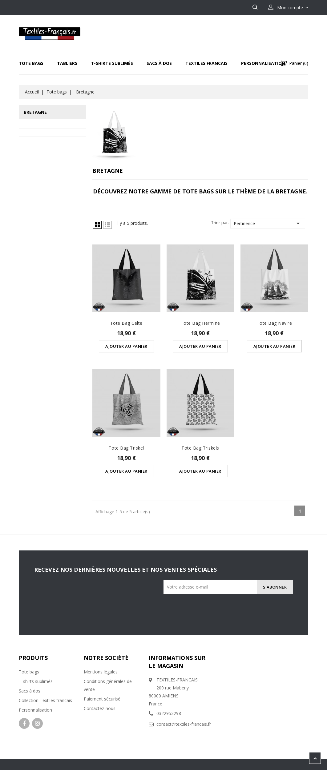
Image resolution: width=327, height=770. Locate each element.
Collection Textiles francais (45, 700)
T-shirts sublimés (36, 681)
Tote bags (31, 63)
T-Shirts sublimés (112, 63)
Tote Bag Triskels (200, 448)
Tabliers (67, 63)
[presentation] (244, 606)
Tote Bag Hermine (200, 323)
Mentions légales (101, 672)
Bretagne (35, 112)
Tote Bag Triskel (126, 448)
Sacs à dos (159, 63)
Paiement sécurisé (102, 699)
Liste (107, 224)
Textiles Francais (206, 63)
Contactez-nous (99, 708)
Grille (97, 224)
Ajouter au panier (126, 346)
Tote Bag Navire (274, 323)
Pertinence (268, 223)
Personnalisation (263, 63)
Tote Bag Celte (126, 323)
